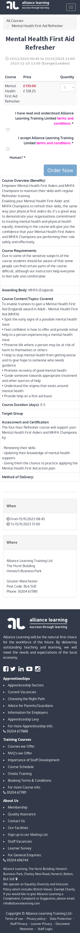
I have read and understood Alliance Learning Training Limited (44, 118)
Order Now (60, 170)
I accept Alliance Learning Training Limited (46, 140)
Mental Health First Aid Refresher (37, 26)
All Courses (14, 21)
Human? (16, 157)
